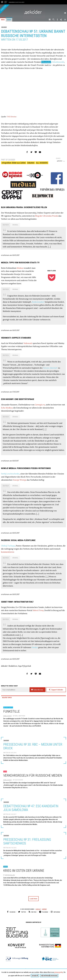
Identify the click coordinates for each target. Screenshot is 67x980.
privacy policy (58, 972)
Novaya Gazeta (8, 707)
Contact (38, 909)
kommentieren (7, 552)
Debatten (30, 163)
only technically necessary (49, 976)
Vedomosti (28, 343)
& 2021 (22, 2)
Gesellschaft (7, 716)
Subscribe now (37, 690)
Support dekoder (56, 689)
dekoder (4, 27)
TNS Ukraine (11, 117)
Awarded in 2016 (14, 2)
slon (5, 771)
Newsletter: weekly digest (9, 686)
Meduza (20, 268)
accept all (35, 976)
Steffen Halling (10, 875)
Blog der (46, 216)
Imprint (44, 909)
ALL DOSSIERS (42, 163)
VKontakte (46, 62)
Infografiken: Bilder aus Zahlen (14, 163)
